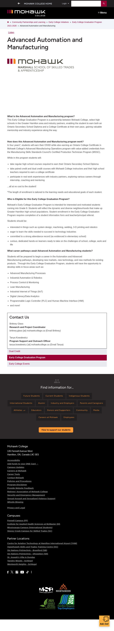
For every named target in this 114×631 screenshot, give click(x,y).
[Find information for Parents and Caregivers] (37, 412)
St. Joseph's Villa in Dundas (21, 569)
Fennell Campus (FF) (17, 532)
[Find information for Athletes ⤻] (63, 412)
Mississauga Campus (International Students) (29, 539)
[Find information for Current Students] (54, 396)
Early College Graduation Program (27, 357)
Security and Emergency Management (26, 507)
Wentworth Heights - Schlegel (22, 576)
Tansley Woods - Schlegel (20, 572)
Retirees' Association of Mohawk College (27, 503)
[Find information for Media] (68, 420)
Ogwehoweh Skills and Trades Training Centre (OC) (32, 558)
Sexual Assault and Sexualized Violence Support (31, 510)
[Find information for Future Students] (29, 396)
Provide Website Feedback (20, 500)
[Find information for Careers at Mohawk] (88, 420)
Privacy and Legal (16, 519)
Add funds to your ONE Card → (22, 475)
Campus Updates (15, 479)
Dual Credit (14, 351)
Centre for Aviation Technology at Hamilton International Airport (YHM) (42, 555)
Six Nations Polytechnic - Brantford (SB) (27, 562)
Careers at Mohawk (16, 482)
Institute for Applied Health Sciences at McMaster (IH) (33, 535)
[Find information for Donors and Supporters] (26, 420)
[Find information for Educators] (82, 412)
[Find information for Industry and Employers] (79, 404)
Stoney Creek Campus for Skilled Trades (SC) (29, 542)
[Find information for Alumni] (56, 404)
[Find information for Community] (51, 420)
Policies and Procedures (19, 493)
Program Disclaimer (17, 496)
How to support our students (56, 441)
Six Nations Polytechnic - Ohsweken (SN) (27, 565)
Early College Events (19, 364)
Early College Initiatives (59, 22)
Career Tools (13, 486)
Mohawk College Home (37, 3)
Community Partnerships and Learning (28, 22)
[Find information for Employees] (56, 428)
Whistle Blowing (15, 514)
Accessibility (13, 472)
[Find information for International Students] (33, 404)
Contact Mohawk (15, 489)
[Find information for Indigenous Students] (81, 396)
